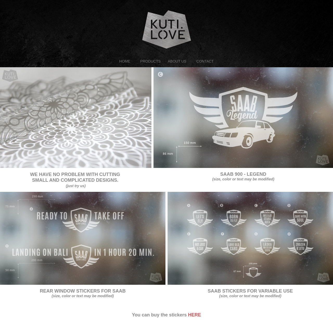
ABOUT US (177, 61)
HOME (124, 61)
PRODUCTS (150, 61)
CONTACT (205, 61)
